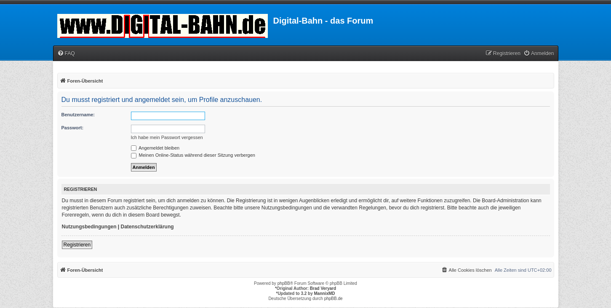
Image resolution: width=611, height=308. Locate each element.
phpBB (283, 283)
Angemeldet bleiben (155, 147)
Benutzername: (78, 114)
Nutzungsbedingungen (89, 227)
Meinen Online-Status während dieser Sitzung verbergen (193, 155)
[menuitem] (66, 53)
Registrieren (77, 245)
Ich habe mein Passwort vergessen (167, 137)
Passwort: (72, 127)
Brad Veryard (323, 288)
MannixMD (324, 293)
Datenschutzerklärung (147, 227)
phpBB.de (333, 298)
